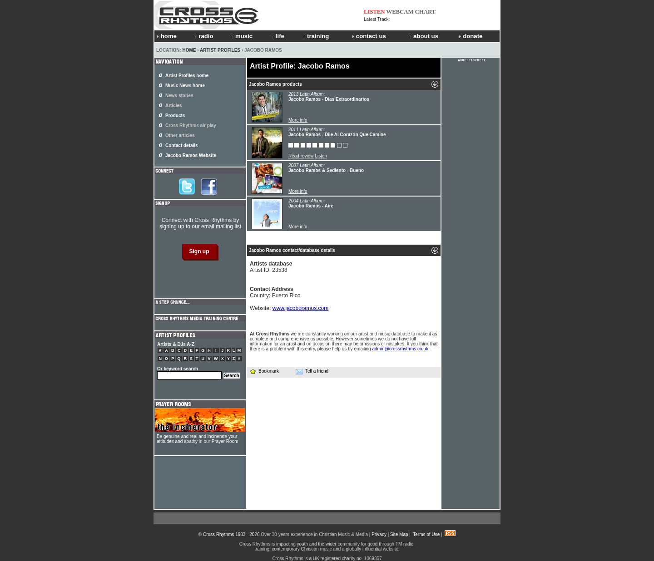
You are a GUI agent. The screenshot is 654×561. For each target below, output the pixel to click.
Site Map (399, 534)
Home (189, 50)
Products (175, 115)
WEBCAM (399, 11)
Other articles (179, 135)
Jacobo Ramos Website (190, 155)
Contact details (181, 145)
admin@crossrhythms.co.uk (400, 348)
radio (203, 36)
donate (470, 36)
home (167, 36)
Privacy (379, 534)
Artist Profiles (220, 50)
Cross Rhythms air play (190, 125)
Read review (301, 155)
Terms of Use (426, 534)
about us (423, 36)
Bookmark (264, 371)
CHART (425, 11)
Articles (173, 105)
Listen (321, 155)
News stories (179, 95)
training (315, 36)
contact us (369, 36)
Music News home (185, 85)
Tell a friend (312, 371)
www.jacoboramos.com (300, 308)
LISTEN (374, 11)
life (277, 36)
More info (297, 120)
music (241, 36)
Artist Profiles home (186, 75)
